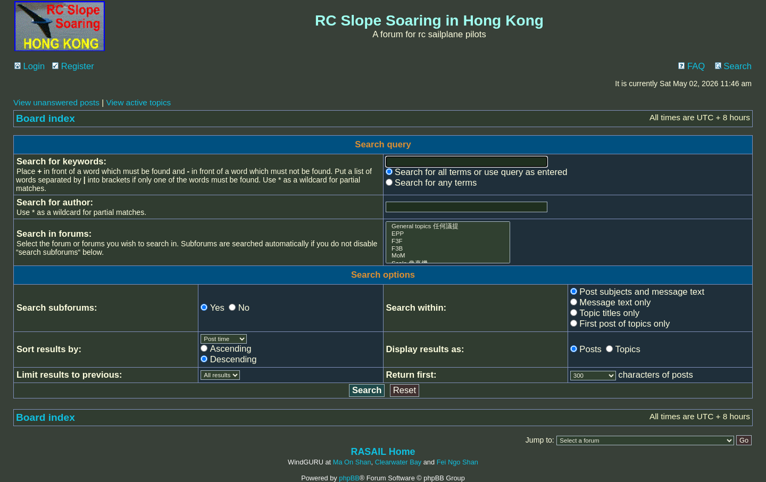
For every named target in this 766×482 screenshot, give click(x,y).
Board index (45, 118)
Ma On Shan (352, 462)
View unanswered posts (56, 102)
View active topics (138, 102)
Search (733, 66)
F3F (448, 241)
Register (73, 66)
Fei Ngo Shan (457, 462)
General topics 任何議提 (448, 226)
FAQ (691, 66)
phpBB (349, 478)
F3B (448, 249)
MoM (448, 256)
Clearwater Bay (398, 462)
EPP (448, 234)
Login (29, 66)
